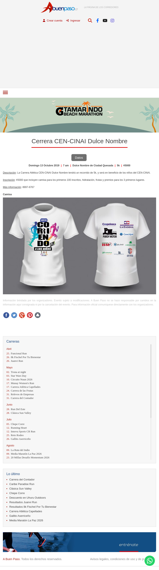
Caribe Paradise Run (21, 484)
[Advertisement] (79, 57)
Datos (79, 157)
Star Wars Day (16, 375)
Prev (7, 115)
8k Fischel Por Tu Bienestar (23, 357)
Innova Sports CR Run (20, 431)
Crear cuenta (52, 20)
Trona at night (16, 372)
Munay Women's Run (20, 383)
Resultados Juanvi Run (23, 502)
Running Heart (16, 427)
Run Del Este (15, 409)
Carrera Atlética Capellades (23, 386)
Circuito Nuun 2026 (19, 379)
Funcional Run (16, 353)
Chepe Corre (15, 424)
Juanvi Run (14, 360)
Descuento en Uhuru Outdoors (27, 497)
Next (152, 115)
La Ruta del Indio (18, 450)
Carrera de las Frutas (19, 390)
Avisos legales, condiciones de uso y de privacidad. (123, 559)
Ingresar (73, 20)
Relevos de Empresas (20, 394)
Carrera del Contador (20, 398)
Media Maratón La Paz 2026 (24, 453)
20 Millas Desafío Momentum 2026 (27, 457)
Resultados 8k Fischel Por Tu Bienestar (33, 506)
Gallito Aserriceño (18, 438)
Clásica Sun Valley (18, 412)
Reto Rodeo (15, 435)
